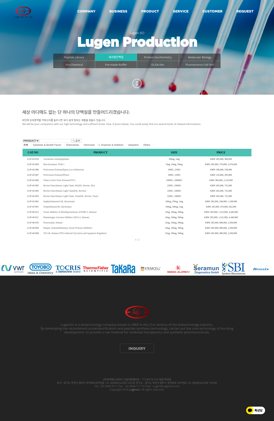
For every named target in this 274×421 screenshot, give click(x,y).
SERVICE (181, 11)
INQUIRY (137, 348)
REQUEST (245, 11)
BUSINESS (118, 11)
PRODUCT (150, 11)
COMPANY (86, 11)
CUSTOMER (212, 11)
